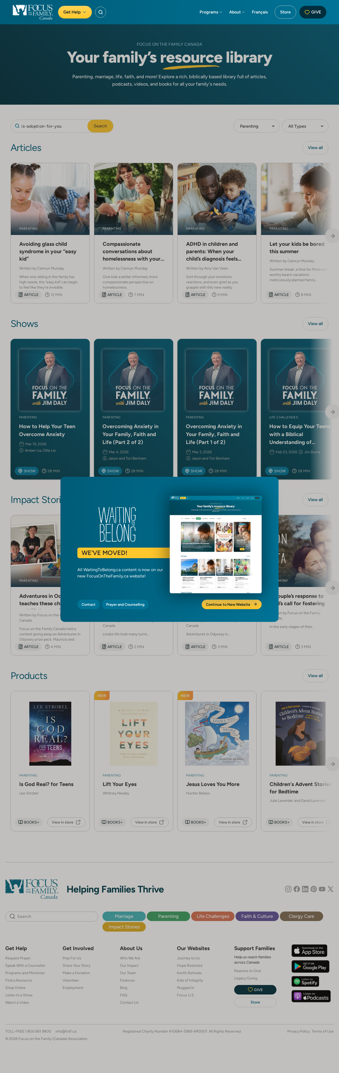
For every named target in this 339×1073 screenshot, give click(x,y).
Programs (211, 12)
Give (313, 12)
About (237, 12)
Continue (231, 604)
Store (285, 12)
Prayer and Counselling (125, 604)
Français (260, 12)
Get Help (75, 12)
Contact (89, 604)
